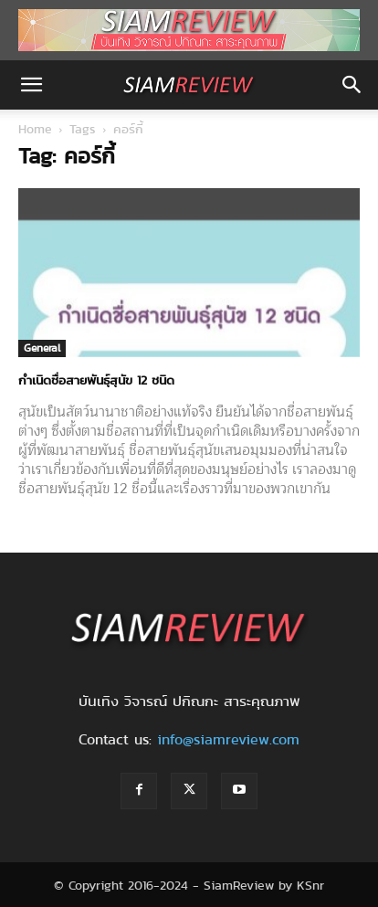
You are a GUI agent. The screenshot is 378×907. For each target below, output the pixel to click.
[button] (31, 85)
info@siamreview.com (228, 739)
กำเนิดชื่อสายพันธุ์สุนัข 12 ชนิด (96, 380)
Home (35, 129)
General (42, 347)
